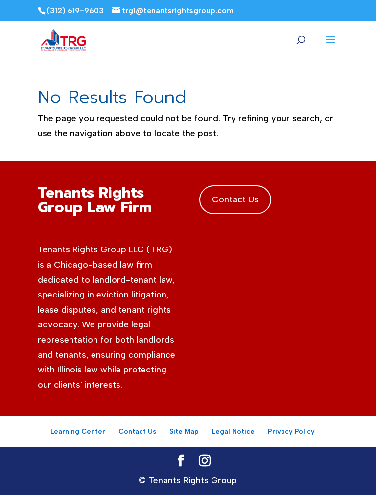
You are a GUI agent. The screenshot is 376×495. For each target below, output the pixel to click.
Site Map (184, 431)
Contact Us (235, 199)
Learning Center (77, 431)
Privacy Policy (291, 431)
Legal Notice (233, 431)
